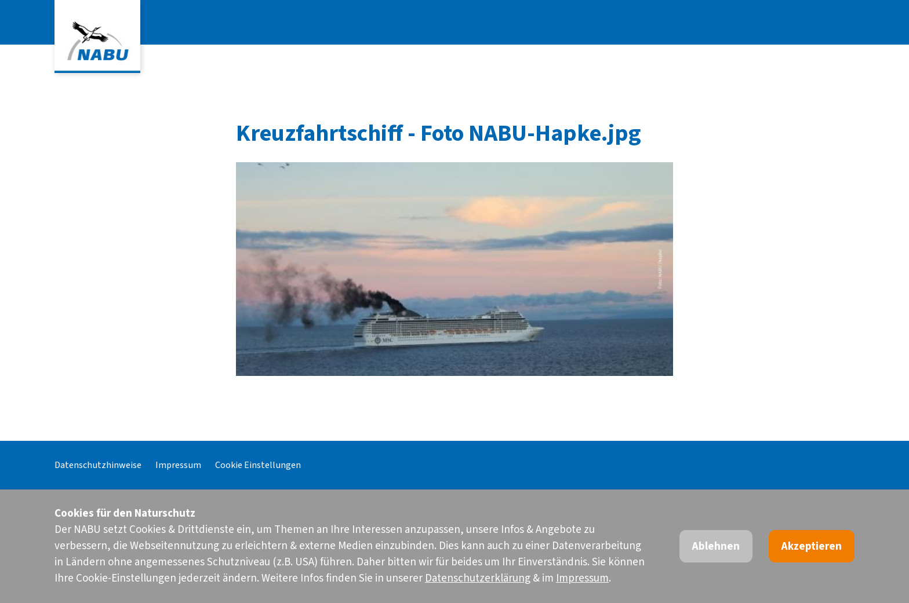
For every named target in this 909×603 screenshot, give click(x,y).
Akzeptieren (811, 546)
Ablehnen (716, 546)
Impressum (178, 465)
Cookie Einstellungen (258, 465)
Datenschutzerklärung (477, 578)
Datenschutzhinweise (97, 465)
